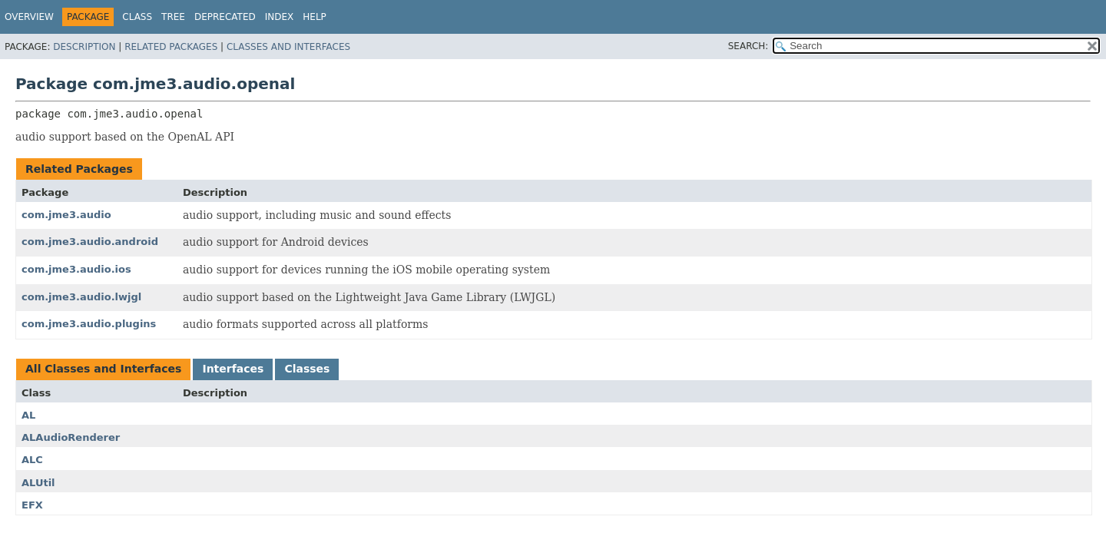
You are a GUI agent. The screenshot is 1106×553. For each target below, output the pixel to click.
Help (314, 17)
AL (28, 415)
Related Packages (170, 46)
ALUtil (38, 482)
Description (84, 46)
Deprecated (225, 17)
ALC (32, 459)
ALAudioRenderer (71, 437)
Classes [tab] (306, 369)
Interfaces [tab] (232, 369)
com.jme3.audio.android (90, 241)
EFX (32, 505)
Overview (29, 17)
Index (279, 17)
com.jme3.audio (66, 214)
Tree (173, 17)
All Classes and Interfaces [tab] (103, 369)
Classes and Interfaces (288, 46)
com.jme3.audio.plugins (89, 323)
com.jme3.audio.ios (76, 269)
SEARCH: (748, 46)
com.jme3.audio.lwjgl (81, 297)
